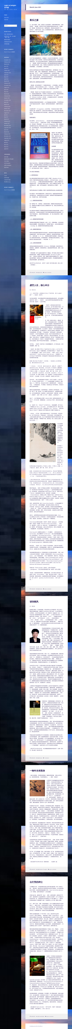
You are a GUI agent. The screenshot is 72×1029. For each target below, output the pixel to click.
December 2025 (7, 60)
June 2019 (6, 89)
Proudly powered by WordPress (36, 1026)
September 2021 (7, 72)
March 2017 (6, 119)
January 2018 (7, 108)
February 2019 (7, 96)
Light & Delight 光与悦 (10, 6)
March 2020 (6, 81)
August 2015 (6, 140)
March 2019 (6, 93)
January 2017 (7, 123)
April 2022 (6, 68)
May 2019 (6, 91)
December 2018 (7, 100)
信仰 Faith (6, 156)
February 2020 (7, 83)
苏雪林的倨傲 (6, 43)
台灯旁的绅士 (36, 881)
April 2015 (6, 148)
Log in (5, 175)
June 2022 (6, 66)
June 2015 (6, 144)
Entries (6, 177)
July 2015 (6, 142)
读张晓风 (13, 52)
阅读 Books (6, 167)
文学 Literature (7, 163)
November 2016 (7, 125)
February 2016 (7, 134)
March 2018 (6, 104)
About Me (6, 19)
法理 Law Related (7, 165)
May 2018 (6, 102)
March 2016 (6, 131)
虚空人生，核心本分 (39, 285)
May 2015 (6, 146)
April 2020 (6, 79)
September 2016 (7, 127)
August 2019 (6, 87)
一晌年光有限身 (37, 770)
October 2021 (7, 70)
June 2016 (6, 129)
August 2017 (6, 112)
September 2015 (7, 138)
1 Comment (46, 758)
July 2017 (6, 115)
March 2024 (6, 64)
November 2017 (7, 110)
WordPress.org (7, 181)
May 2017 (6, 117)
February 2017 (7, 121)
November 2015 (7, 136)
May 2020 (6, 76)
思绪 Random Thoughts (9, 159)
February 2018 (7, 106)
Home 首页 (6, 17)
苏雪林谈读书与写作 (8, 41)
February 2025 (7, 62)
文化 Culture (6, 161)
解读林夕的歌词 (7, 39)
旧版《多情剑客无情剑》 (9, 34)
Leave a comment (47, 272)
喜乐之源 (34, 19)
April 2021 (6, 74)
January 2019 (7, 98)
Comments (7, 179)
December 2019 (7, 85)
